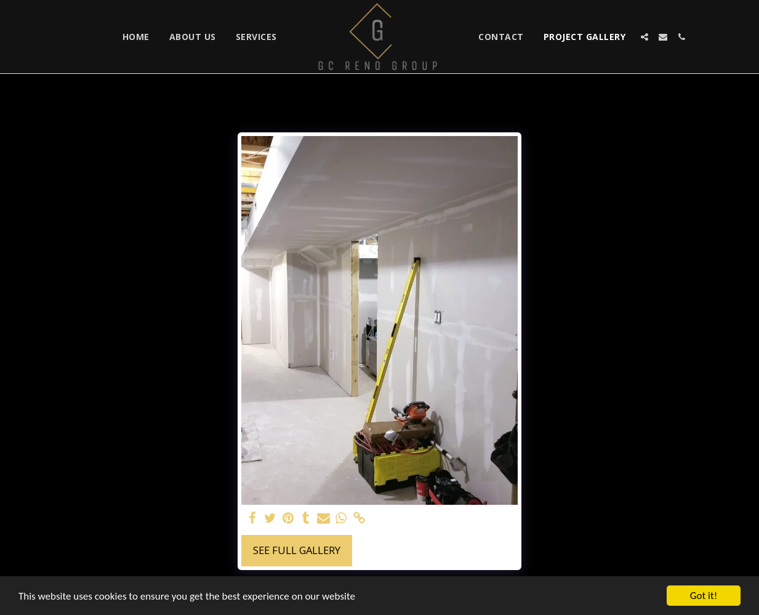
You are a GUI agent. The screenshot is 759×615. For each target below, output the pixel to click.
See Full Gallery (296, 550)
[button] (644, 37)
